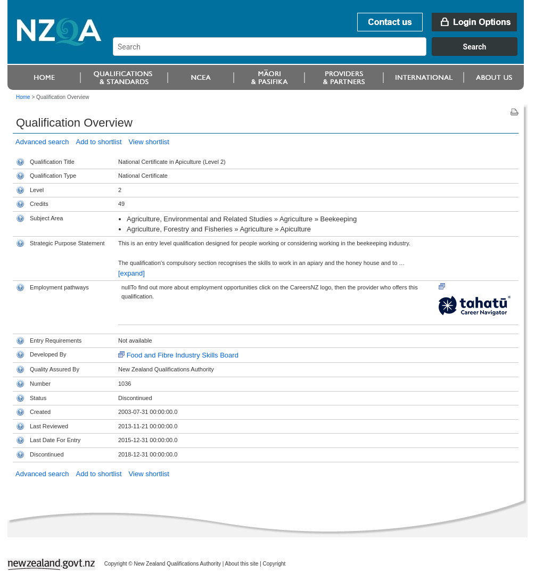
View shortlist (149, 142)
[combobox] (320, 53)
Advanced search (42, 142)
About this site (242, 564)
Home (23, 97)
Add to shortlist (99, 142)
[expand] (131, 273)
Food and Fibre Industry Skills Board (182, 355)
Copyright (274, 564)
